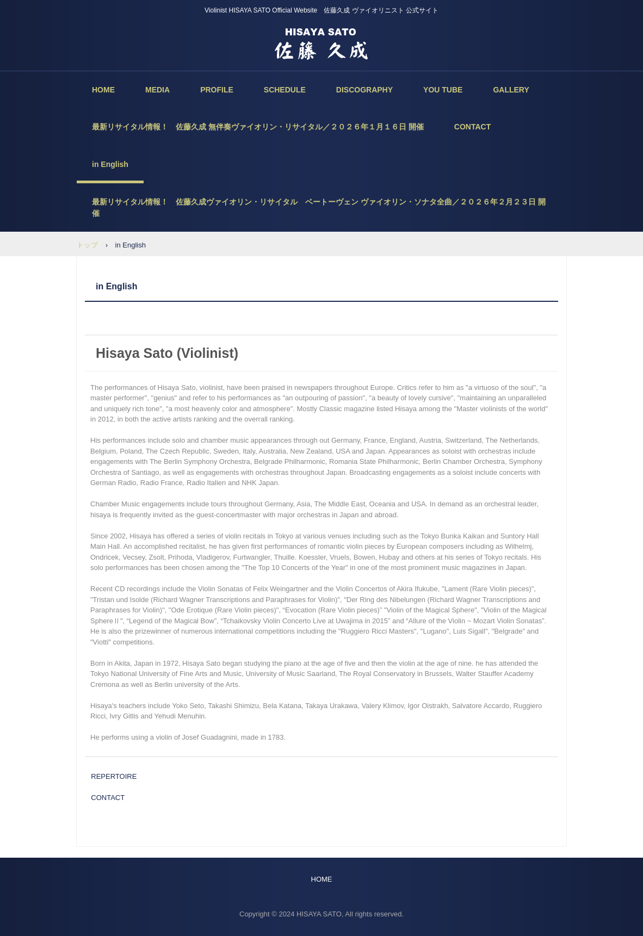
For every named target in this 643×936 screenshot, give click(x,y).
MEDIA (157, 89)
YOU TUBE (442, 89)
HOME (103, 89)
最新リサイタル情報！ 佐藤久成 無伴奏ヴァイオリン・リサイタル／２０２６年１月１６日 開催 (258, 126)
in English (110, 164)
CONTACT (472, 126)
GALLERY (511, 89)
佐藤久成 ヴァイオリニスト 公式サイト (321, 43)
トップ (87, 245)
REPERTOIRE (114, 776)
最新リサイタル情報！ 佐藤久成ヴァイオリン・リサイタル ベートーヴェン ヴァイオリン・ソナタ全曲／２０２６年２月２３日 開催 (319, 207)
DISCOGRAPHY (364, 89)
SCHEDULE (285, 89)
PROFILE (216, 89)
